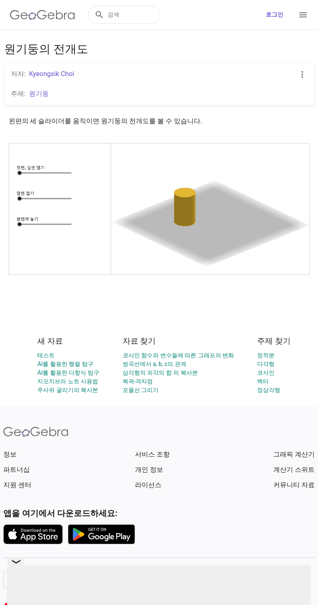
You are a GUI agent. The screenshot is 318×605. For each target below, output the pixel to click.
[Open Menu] (303, 15)
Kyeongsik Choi (51, 74)
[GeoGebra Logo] (42, 15)
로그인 (274, 14)
